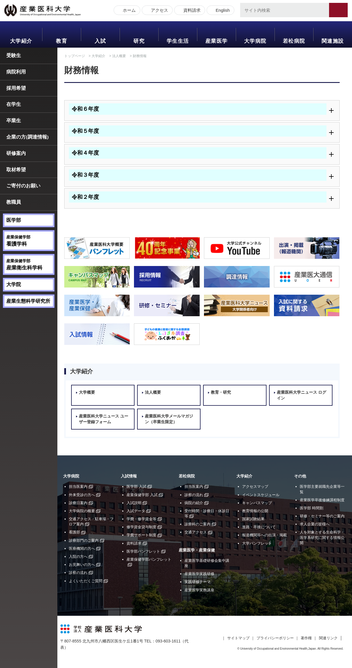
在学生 (13, 104)
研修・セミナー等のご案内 (322, 516)
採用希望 (16, 88)
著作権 (306, 638)
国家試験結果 (253, 519)
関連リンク (328, 638)
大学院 (13, 284)
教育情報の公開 (255, 511)
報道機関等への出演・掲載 (264, 535)
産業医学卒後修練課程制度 (322, 500)
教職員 (13, 202)
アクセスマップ (255, 486)
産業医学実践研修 (199, 574)
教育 (61, 41)
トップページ (74, 56)
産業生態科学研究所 (28, 301)
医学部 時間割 (311, 508)
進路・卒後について (259, 527)
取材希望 (16, 169)
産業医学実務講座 (199, 590)
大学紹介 (21, 41)
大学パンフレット (257, 543)
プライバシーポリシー (275, 638)
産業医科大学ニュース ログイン (301, 395)
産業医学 (216, 41)
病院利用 (16, 72)
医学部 (13, 220)
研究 (139, 41)
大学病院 (255, 41)
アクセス (158, 10)
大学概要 (87, 392)
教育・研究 (221, 392)
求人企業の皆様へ (315, 524)
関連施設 (333, 41)
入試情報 (129, 476)
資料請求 (190, 10)
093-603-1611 (167, 641)
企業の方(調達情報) (27, 137)
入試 (100, 41)
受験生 (13, 55)
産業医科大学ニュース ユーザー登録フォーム (103, 419)
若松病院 (294, 41)
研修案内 (16, 153)
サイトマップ (238, 638)
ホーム (127, 10)
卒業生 (13, 120)
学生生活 (178, 41)
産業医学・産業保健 (197, 550)
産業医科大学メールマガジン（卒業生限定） (169, 419)
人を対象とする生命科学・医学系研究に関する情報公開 (322, 537)
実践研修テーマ (197, 582)
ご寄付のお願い (23, 186)
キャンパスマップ (257, 503)
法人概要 (119, 56)
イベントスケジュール (260, 495)
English (221, 10)
